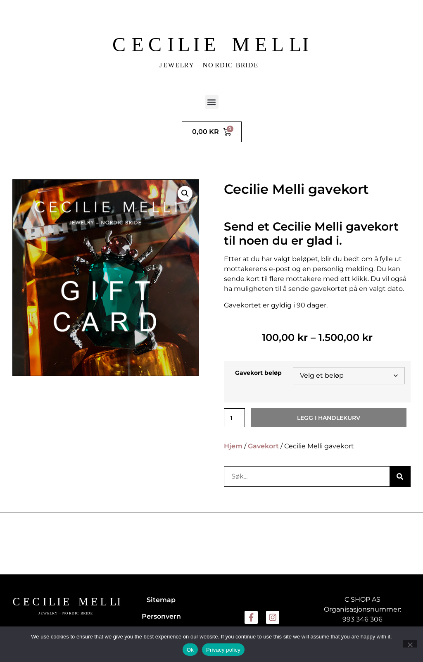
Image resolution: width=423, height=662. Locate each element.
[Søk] (400, 476)
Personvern (161, 616)
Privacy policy (223, 650)
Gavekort (263, 446)
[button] (212, 102)
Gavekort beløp (258, 373)
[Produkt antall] (234, 417)
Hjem (233, 446)
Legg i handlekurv (328, 417)
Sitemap (161, 600)
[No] (410, 644)
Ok (190, 650)
